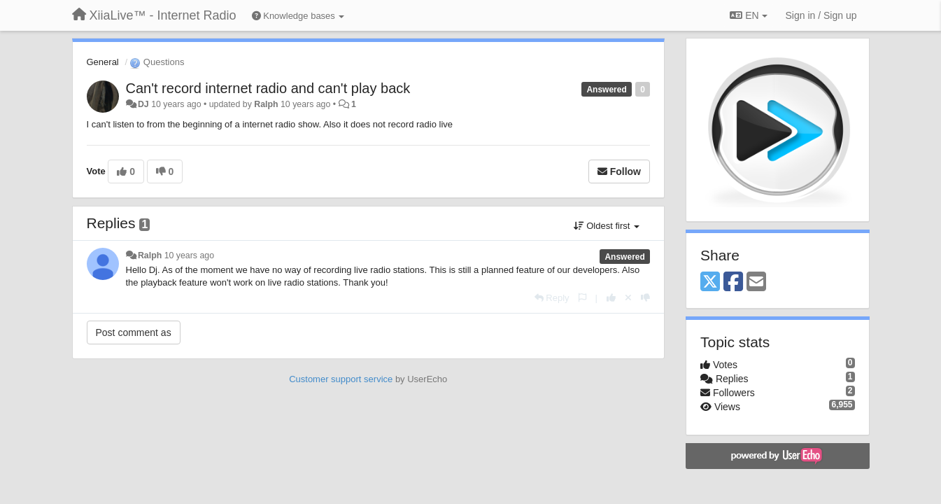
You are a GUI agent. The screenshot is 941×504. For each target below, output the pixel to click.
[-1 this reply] (645, 298)
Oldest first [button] (606, 225)
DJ (143, 104)
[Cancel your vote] (628, 298)
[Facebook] (733, 282)
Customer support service (340, 379)
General (103, 62)
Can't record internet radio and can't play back (268, 88)
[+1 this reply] (611, 298)
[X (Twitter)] (710, 282)
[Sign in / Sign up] (821, 15)
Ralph (266, 104)
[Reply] (552, 298)
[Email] (756, 282)
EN (748, 15)
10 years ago (189, 255)
